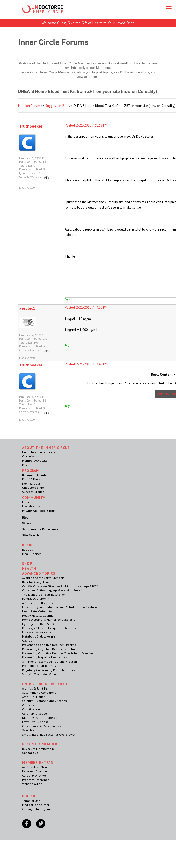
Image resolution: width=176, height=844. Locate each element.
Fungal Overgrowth (35, 599)
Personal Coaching (35, 771)
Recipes (27, 549)
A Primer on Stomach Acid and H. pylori (49, 661)
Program (31, 470)
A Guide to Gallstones (37, 603)
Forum (26, 502)
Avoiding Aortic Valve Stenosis (43, 578)
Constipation (31, 709)
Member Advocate (35, 460)
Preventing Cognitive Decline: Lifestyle (49, 645)
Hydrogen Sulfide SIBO (38, 624)
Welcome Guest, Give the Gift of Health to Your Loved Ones (88, 22)
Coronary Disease (34, 713)
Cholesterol (30, 705)
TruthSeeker (30, 126)
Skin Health (30, 730)
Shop (27, 563)
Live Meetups (31, 506)
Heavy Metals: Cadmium (39, 615)
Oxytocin (28, 640)
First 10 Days (31, 479)
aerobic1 (27, 308)
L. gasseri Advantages (37, 632)
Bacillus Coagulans (35, 582)
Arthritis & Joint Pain (36, 688)
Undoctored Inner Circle (38, 452)
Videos (27, 523)
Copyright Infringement (38, 809)
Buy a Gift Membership (38, 749)
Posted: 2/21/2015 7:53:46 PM (86, 364)
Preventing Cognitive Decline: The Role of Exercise (57, 653)
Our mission (30, 456)
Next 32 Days (31, 483)
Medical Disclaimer (35, 805)
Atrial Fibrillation (34, 697)
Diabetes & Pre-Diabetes (39, 718)
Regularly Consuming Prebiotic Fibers (48, 670)
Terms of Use (31, 801)
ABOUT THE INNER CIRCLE (46, 447)
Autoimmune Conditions (39, 692)
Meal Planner (31, 554)
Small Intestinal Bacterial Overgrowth (49, 734)
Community (33, 497)
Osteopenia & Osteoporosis (42, 726)
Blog (25, 517)
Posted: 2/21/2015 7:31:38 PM (86, 125)
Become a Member (35, 475)
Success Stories (33, 492)
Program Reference (35, 780)
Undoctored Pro (33, 488)
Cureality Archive (34, 776)
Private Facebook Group (39, 511)
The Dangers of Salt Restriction (44, 594)
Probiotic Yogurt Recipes (39, 666)
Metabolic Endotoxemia (38, 636)
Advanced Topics (38, 573)
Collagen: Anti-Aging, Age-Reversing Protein (52, 590)
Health (29, 568)
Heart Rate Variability (37, 611)
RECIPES (29, 545)
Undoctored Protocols (46, 684)
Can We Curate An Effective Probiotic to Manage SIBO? (60, 586)
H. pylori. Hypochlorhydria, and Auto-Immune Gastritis (59, 607)
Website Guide (32, 784)
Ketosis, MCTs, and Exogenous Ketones (49, 628)
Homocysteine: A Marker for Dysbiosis (48, 619)
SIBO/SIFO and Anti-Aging (40, 674)
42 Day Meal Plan (34, 767)
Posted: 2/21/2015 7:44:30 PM (86, 307)
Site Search (30, 535)
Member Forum (29, 105)
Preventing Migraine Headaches (44, 657)
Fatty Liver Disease (35, 722)
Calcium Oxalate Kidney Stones (44, 701)
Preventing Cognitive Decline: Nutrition (49, 649)
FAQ (25, 465)
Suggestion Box (56, 105)
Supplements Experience (40, 529)
